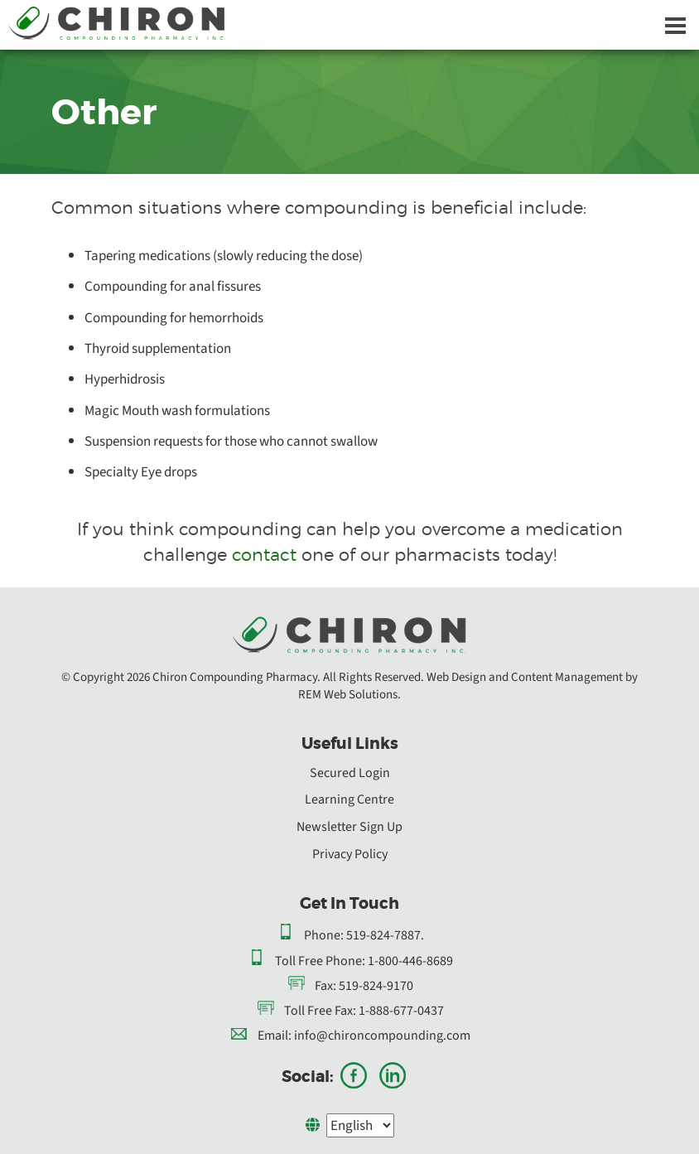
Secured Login (350, 773)
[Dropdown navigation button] (675, 25)
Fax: (325, 986)
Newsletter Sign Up (349, 827)
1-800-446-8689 (410, 961)
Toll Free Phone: (320, 961)
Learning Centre (349, 799)
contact (264, 554)
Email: (275, 1035)
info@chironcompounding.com (382, 1035)
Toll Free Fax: (320, 1011)
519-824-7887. (385, 935)
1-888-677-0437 (401, 1011)
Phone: (324, 935)
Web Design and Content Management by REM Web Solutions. (468, 686)
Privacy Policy (350, 854)
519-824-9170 (376, 986)
